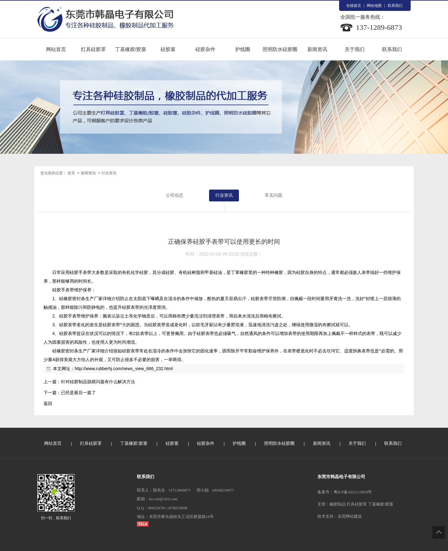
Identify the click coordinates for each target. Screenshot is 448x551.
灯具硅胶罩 (93, 49)
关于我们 (355, 49)
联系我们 (395, 5)
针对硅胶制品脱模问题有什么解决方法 (98, 381)
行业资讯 (108, 173)
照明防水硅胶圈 (280, 49)
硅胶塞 (168, 49)
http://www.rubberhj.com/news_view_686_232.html (124, 368)
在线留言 (353, 5)
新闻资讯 (317, 49)
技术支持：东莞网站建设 (339, 516)
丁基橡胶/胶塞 (130, 49)
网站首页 (56, 49)
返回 (48, 403)
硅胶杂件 (205, 49)
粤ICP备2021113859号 (353, 492)
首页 (71, 173)
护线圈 (242, 49)
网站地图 (374, 5)
